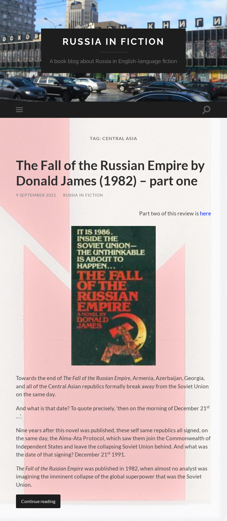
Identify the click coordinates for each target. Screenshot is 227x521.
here (205, 213)
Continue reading (38, 501)
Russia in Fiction (83, 195)
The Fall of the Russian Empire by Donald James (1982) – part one (110, 172)
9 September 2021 (36, 195)
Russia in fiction (113, 41)
